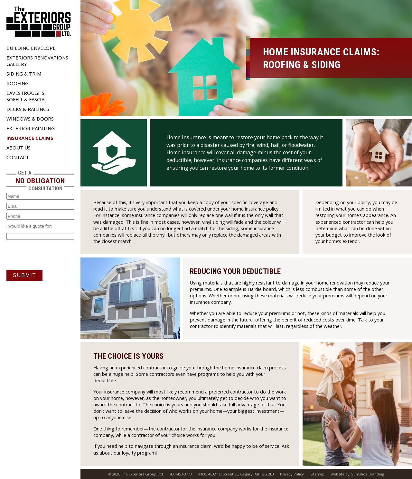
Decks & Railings (27, 109)
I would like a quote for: (29, 226)
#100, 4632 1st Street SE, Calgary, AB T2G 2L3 (236, 474)
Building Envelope (31, 48)
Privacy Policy (292, 474)
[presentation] (55, 254)
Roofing (17, 83)
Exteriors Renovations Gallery (37, 60)
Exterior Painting (30, 128)
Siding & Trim (23, 73)
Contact (17, 157)
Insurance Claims (29, 138)
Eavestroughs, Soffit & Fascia (26, 96)
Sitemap (317, 474)
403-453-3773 (181, 474)
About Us (18, 147)
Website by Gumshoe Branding (357, 474)
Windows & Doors (30, 118)
